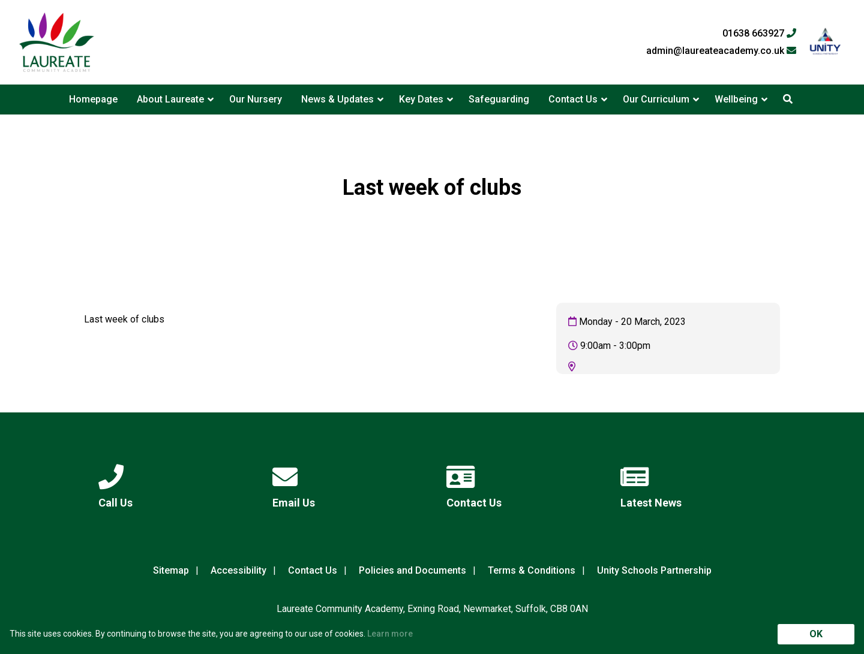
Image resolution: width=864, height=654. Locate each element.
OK (816, 634)
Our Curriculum (656, 99)
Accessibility (238, 570)
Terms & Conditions (531, 570)
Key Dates (421, 99)
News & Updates (337, 99)
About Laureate (170, 99)
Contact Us (573, 99)
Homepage (93, 99)
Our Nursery (255, 99)
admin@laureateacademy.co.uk (721, 51)
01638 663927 (759, 33)
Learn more (390, 633)
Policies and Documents (412, 570)
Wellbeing (736, 99)
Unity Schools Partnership (654, 570)
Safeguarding (499, 99)
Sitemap (171, 570)
